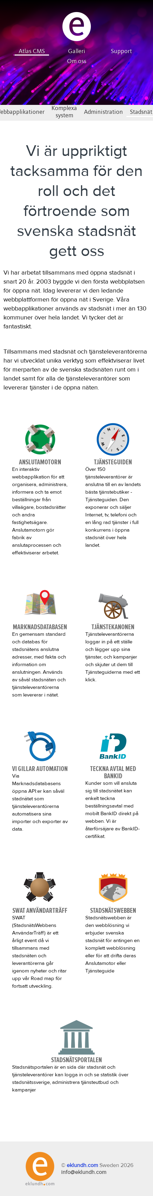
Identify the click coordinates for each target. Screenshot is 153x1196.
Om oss (76, 61)
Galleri (76, 51)
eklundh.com (82, 1165)
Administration (103, 112)
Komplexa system (64, 112)
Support (121, 51)
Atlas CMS (32, 51)
